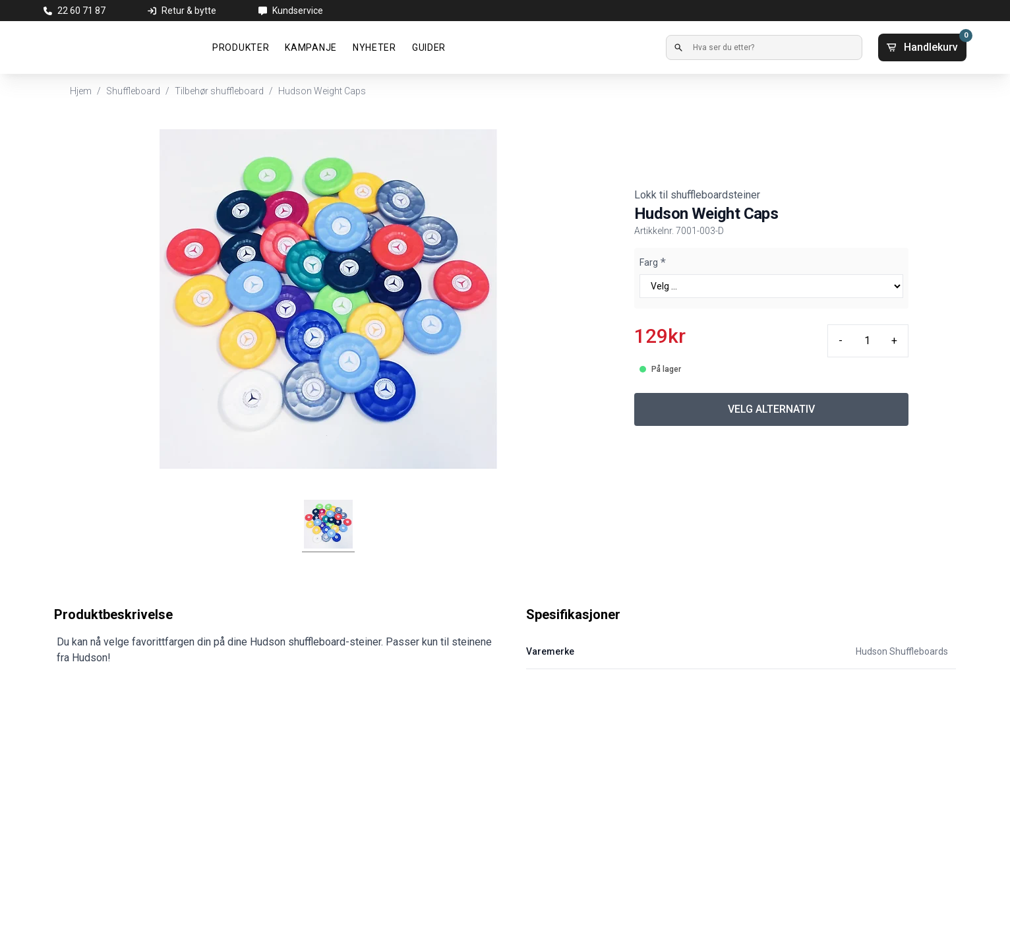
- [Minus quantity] (841, 340)
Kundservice (297, 10)
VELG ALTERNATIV (771, 409)
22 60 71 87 (81, 10)
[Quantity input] (867, 341)
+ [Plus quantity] (894, 340)
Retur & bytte (189, 10)
